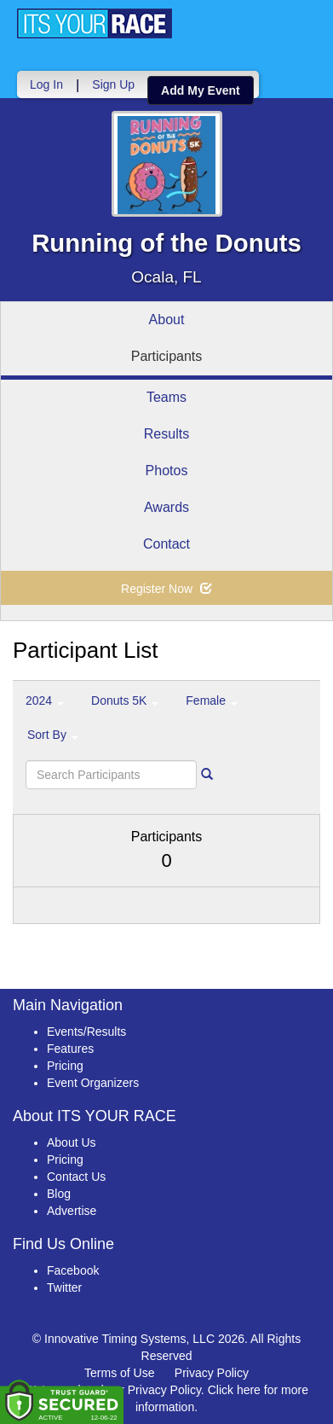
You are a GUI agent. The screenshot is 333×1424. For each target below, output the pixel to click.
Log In (46, 84)
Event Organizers (93, 1083)
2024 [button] (45, 700)
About (167, 319)
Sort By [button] (52, 734)
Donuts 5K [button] (124, 700)
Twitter (64, 1287)
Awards (166, 507)
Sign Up (113, 84)
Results (166, 434)
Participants (167, 356)
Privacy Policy (212, 1373)
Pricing (65, 1065)
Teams (166, 397)
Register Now (166, 589)
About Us (71, 1142)
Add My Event (200, 90)
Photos (167, 470)
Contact (166, 544)
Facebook (73, 1270)
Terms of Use (119, 1373)
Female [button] (212, 700)
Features (70, 1048)
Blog (59, 1193)
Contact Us (76, 1176)
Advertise (71, 1211)
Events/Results (86, 1031)
